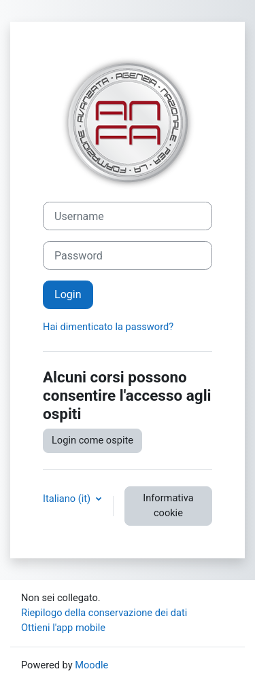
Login (68, 294)
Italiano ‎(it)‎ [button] (68, 498)
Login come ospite (92, 440)
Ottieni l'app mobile (63, 628)
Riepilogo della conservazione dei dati (104, 613)
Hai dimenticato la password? (108, 327)
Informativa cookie (168, 505)
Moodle (91, 665)
